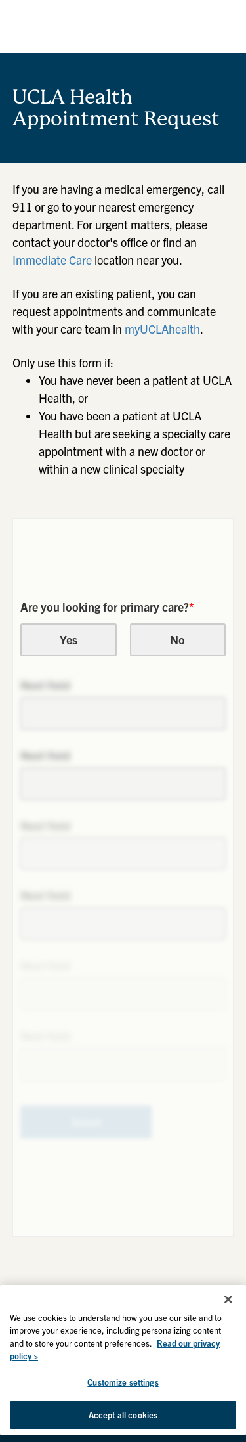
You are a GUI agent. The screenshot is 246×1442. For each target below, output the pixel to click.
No (177, 639)
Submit (86, 1122)
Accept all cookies (123, 1414)
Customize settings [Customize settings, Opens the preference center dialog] (122, 1381)
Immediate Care (52, 259)
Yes (68, 639)
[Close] (228, 1299)
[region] (123, 1360)
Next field (45, 684)
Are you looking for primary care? (107, 606)
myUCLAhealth (162, 328)
